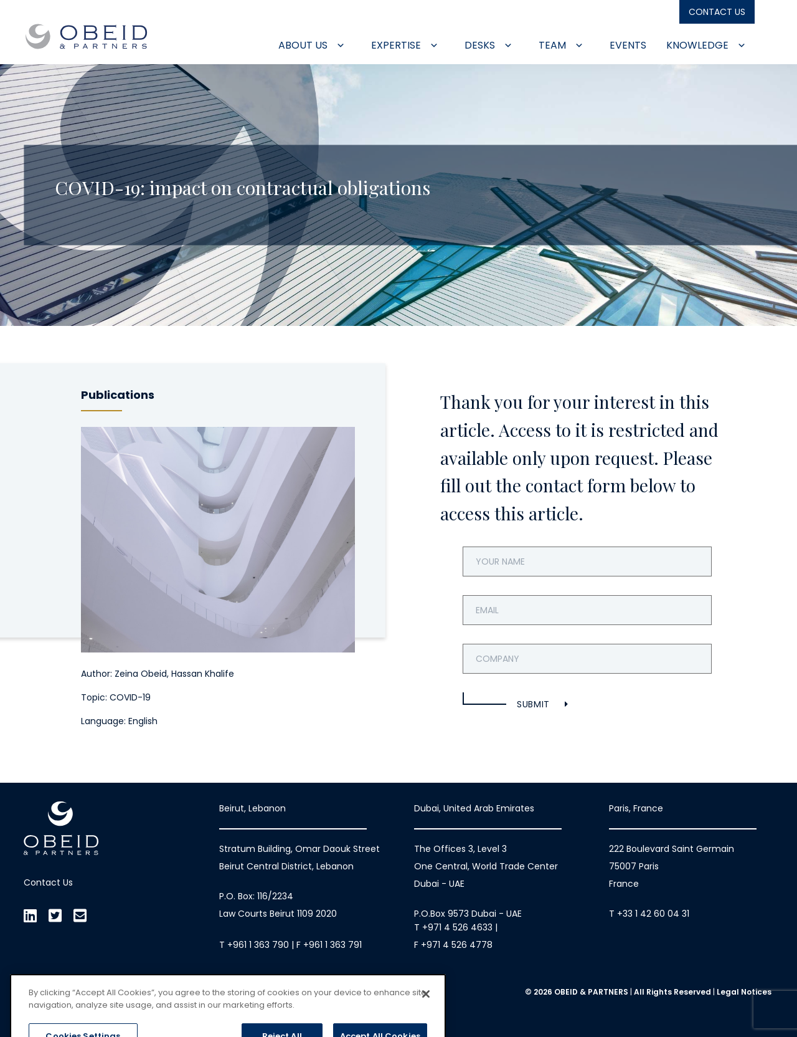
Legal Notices (744, 992)
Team (561, 45)
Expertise (404, 45)
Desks (488, 45)
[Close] (426, 1017)
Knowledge (706, 45)
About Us (311, 45)
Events (628, 45)
